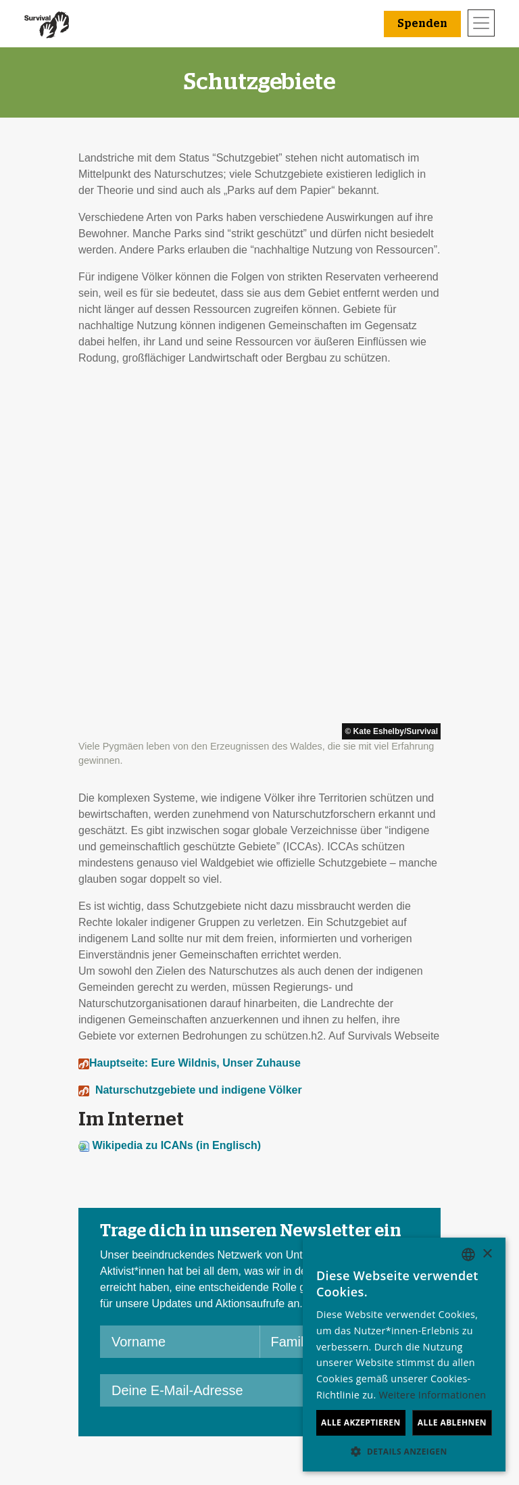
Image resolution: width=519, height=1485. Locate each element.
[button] (404, 1451)
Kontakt (54, 1332)
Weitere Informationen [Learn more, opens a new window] (433, 1394)
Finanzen (58, 1283)
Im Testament (296, 1299)
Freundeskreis (298, 1251)
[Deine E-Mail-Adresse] (209, 1044)
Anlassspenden (300, 1267)
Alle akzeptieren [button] (361, 1422)
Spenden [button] (422, 23)
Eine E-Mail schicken (200, 1283)
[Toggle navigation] (481, 22)
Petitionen (174, 1299)
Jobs (47, 1267)
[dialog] (404, 1354)
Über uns (58, 1251)
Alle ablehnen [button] (452, 1422)
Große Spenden (302, 1283)
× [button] (487, 1254)
